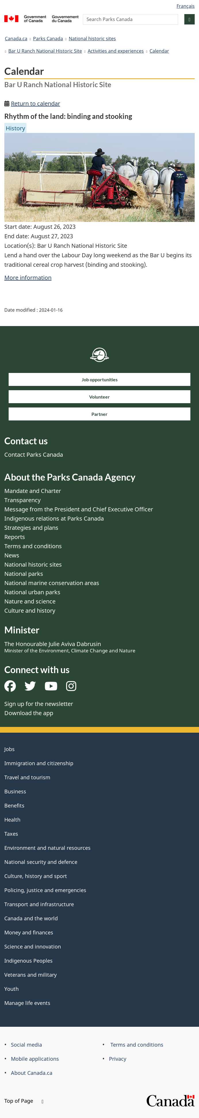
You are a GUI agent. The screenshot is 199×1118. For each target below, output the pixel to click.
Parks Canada (48, 38)
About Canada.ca (31, 1072)
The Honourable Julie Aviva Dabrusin (69, 647)
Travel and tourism (27, 777)
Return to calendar (35, 103)
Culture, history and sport (35, 876)
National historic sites (92, 38)
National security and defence (40, 861)
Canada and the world (31, 918)
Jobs (9, 749)
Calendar (159, 51)
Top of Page (23, 1100)
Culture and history (29, 610)
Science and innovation (32, 946)
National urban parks (32, 592)
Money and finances (28, 932)
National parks (23, 574)
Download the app (28, 713)
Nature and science (30, 601)
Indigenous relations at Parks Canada (54, 518)
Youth (11, 988)
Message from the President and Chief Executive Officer (78, 509)
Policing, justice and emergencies (45, 890)
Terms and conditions (33, 546)
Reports (14, 537)
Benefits (14, 805)
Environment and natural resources (47, 847)
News (11, 555)
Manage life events (27, 1002)
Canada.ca (16, 38)
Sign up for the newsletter (38, 704)
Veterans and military (30, 974)
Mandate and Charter (32, 491)
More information (27, 277)
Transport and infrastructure (39, 904)
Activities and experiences (116, 51)
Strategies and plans (31, 528)
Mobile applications (35, 1058)
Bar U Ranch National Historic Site (45, 51)
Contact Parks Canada (33, 454)
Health (12, 819)
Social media (26, 1044)
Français (186, 6)
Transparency (22, 500)
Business (15, 791)
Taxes (11, 833)
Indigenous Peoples (28, 960)
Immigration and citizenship (38, 763)
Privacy (117, 1058)
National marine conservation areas (51, 583)
